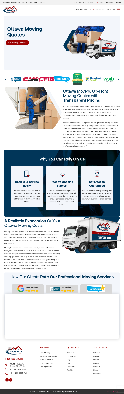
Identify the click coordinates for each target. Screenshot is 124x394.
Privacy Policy (112, 391)
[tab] (28, 289)
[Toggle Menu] (118, 9)
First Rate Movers (14, 358)
